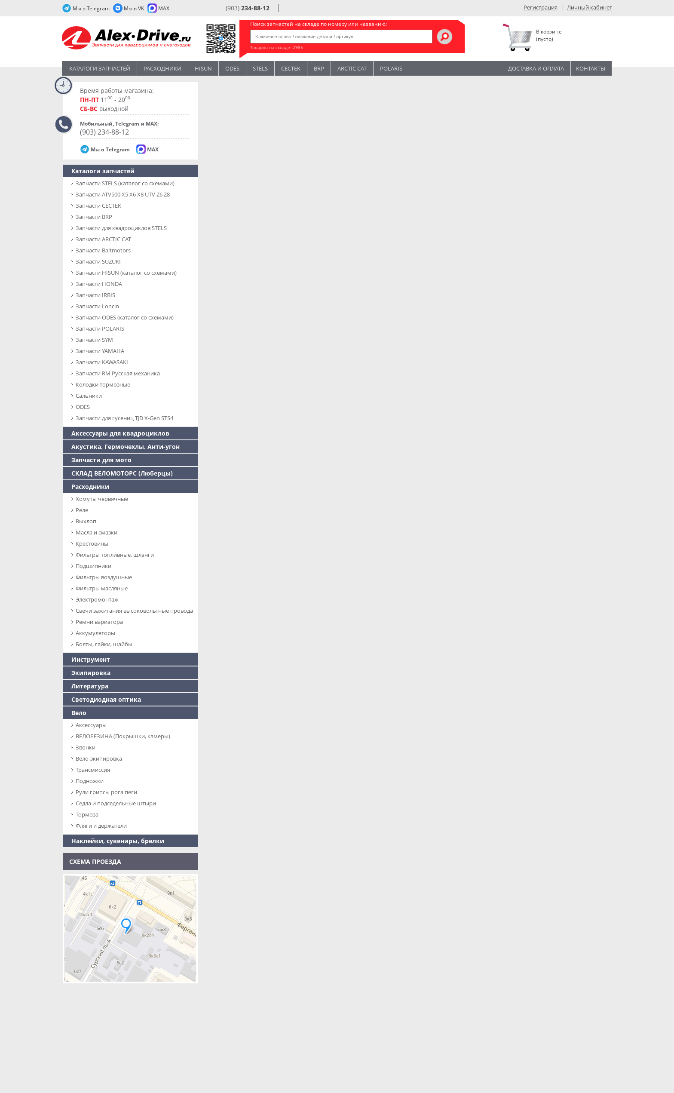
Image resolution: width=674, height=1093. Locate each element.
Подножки (90, 781)
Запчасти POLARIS (100, 328)
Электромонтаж (97, 599)
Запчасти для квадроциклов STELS (121, 228)
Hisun (203, 68)
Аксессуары (91, 725)
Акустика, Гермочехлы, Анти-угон (125, 446)
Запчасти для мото (101, 460)
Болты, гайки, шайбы (104, 644)
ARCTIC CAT (352, 68)
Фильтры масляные (102, 588)
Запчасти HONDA (99, 284)
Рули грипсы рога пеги (106, 792)
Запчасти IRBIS (95, 295)
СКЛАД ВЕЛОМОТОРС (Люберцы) (122, 473)
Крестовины (92, 543)
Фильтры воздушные (104, 577)
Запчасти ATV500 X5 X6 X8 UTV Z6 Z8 (123, 194)
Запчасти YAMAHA (100, 351)
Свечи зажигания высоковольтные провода (134, 610)
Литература (89, 686)
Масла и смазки (96, 532)
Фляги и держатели (101, 825)
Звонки (85, 747)
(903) (248, 8)
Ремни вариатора (99, 622)
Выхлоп (86, 521)
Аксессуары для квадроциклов (120, 433)
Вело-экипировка (99, 758)
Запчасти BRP (94, 217)
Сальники (89, 395)
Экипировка (90, 673)
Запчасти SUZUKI (98, 261)
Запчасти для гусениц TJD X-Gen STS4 (124, 418)
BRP (319, 68)
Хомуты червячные (102, 499)
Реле (82, 510)
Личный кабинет (589, 7)
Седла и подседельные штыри (116, 803)
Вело (78, 713)
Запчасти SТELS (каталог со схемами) (125, 183)
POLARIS (391, 68)
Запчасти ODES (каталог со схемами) (125, 317)
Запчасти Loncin (97, 306)
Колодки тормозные (103, 384)
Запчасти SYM (94, 340)
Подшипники (93, 566)
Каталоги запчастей (99, 68)
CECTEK (290, 68)
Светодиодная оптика (106, 699)
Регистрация (541, 7)
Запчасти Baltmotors (103, 250)
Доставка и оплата (536, 68)
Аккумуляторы (95, 633)
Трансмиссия (93, 770)
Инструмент (90, 659)
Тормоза (87, 814)
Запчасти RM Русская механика (118, 373)
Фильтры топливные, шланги (115, 555)
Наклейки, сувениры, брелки (117, 841)
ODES (83, 407)
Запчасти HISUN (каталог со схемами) (126, 272)
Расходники (162, 68)
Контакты (590, 68)
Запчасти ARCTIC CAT (103, 239)
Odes (232, 68)
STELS (260, 68)
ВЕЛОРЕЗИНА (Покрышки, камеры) (123, 736)
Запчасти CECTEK (98, 205)
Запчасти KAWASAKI (102, 362)
